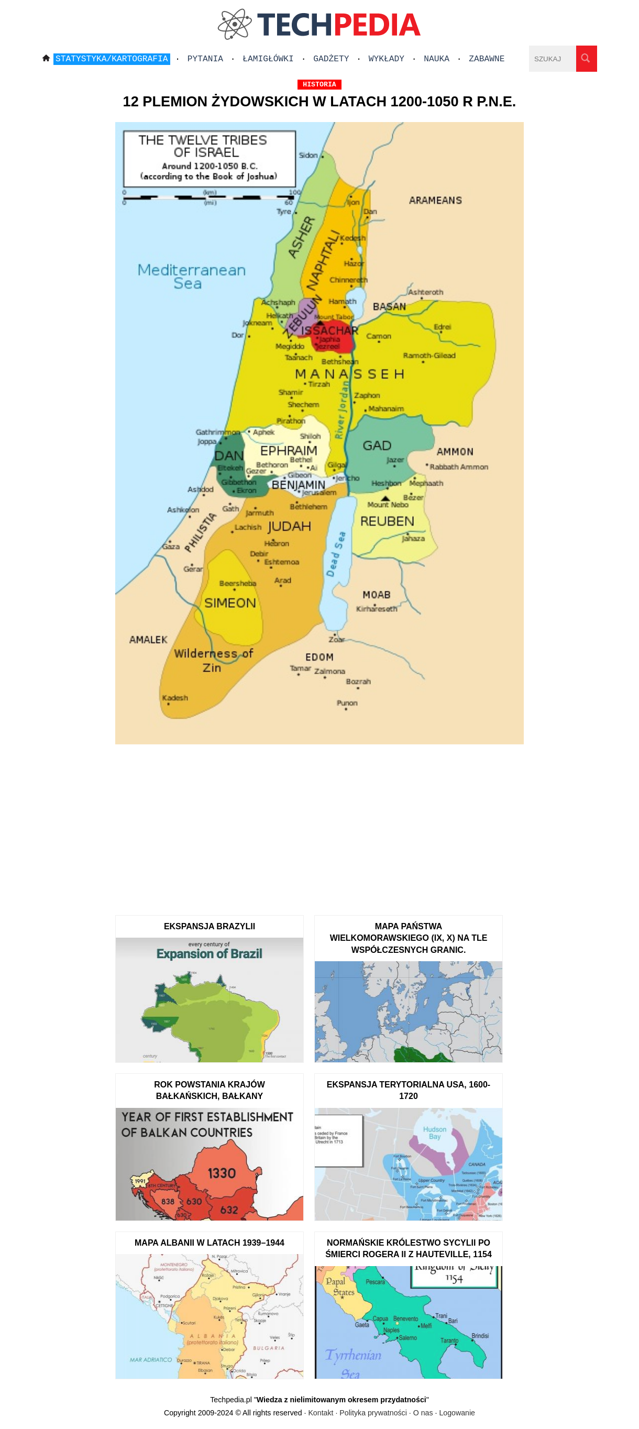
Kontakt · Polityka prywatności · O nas (370, 1413)
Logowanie (457, 1413)
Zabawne (486, 59)
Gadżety (331, 59)
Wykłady (386, 59)
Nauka (436, 59)
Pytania (205, 59)
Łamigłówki (268, 59)
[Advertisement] (319, 826)
